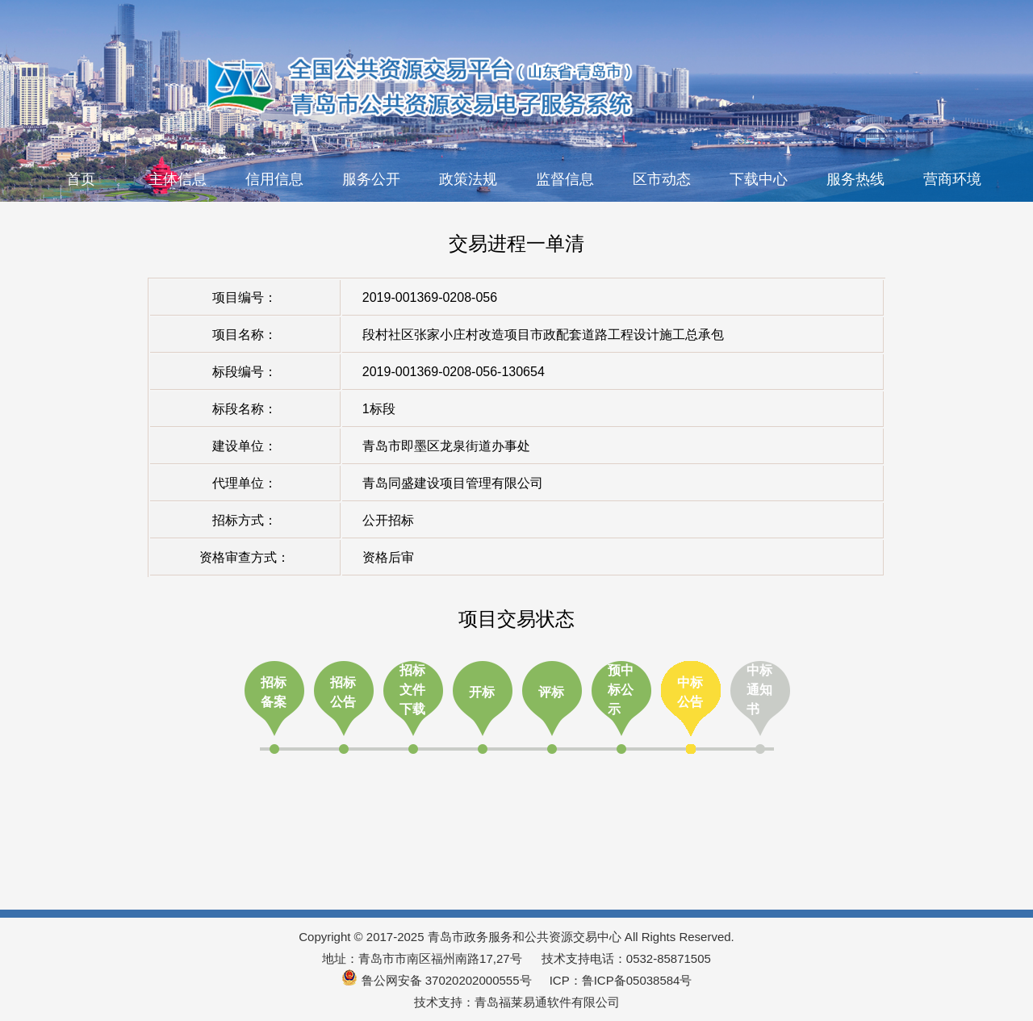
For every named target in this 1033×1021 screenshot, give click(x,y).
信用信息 (274, 179)
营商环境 (952, 179)
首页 (80, 179)
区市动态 (662, 179)
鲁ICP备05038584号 (637, 980)
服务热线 (855, 179)
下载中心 (759, 179)
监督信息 (565, 179)
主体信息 (177, 179)
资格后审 (388, 557)
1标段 (378, 409)
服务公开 (371, 179)
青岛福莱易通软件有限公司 (547, 1002)
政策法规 (468, 179)
